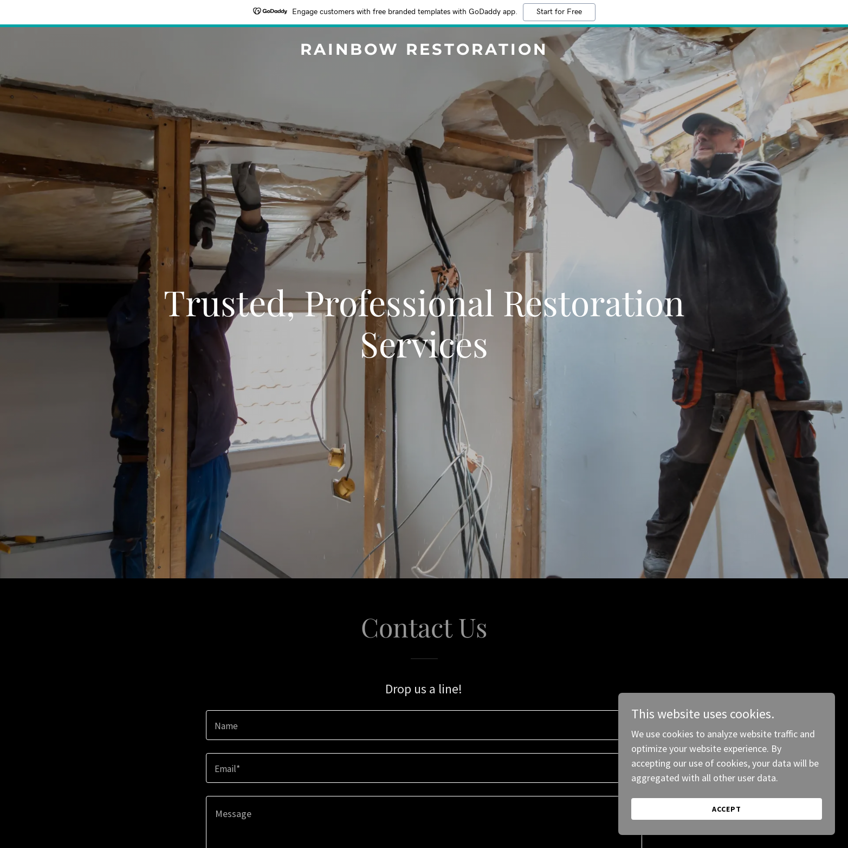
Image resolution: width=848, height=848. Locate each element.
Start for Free (559, 12)
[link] (424, 51)
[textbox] (424, 725)
